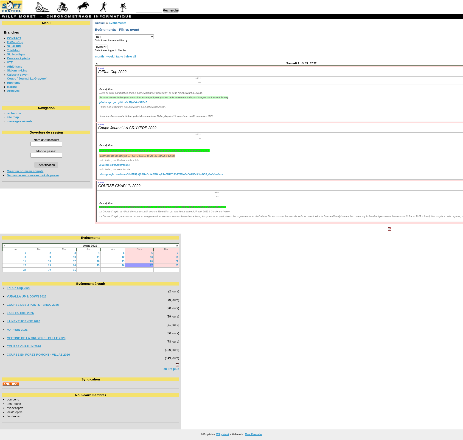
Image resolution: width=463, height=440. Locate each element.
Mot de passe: (46, 151)
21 (245, 261)
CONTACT (14, 38)
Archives (13, 90)
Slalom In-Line (17, 70)
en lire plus (239, 369)
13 (210, 257)
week (110, 56)
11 (136, 257)
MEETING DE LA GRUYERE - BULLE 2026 (36, 338)
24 (103, 265)
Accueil (100, 23)
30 (68, 270)
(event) (101, 68)
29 (34, 270)
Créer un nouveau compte (25, 171)
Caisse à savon (17, 74)
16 (68, 261)
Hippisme (13, 82)
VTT (9, 62)
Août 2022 (124, 245)
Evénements (117, 23)
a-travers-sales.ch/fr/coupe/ (114, 165)
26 (170, 265)
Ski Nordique (16, 54)
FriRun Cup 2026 (18, 288)
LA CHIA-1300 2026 (20, 313)
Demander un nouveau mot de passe (33, 175)
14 (245, 257)
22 (34, 265)
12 (170, 257)
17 (103, 261)
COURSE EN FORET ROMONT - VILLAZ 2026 (38, 354)
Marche (12, 87)
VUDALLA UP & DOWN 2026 (26, 296)
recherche (14, 113)
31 (103, 270)
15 (34, 261)
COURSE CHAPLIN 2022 (119, 186)
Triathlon (13, 50)
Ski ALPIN (14, 46)
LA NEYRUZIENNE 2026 (23, 321)
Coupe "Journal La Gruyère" (27, 78)
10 (103, 257)
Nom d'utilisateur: (46, 140)
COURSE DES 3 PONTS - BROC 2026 (33, 304)
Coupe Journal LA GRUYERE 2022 (127, 128)
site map (13, 117)
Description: (106, 89)
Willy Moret (222, 434)
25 (136, 265)
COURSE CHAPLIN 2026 (24, 346)
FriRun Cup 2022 (112, 72)
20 (210, 261)
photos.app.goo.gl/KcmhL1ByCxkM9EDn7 (123, 102)
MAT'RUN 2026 (17, 329)
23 (68, 265)
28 (245, 265)
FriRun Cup (15, 42)
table (119, 56)
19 (170, 261)
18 (136, 261)
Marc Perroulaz (253, 434)
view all (131, 56)
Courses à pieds (18, 58)
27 (210, 265)
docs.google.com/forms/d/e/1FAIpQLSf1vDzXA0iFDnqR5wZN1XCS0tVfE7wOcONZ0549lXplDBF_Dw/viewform (161, 174)
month (99, 56)
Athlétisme (14, 66)
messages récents (19, 121)
